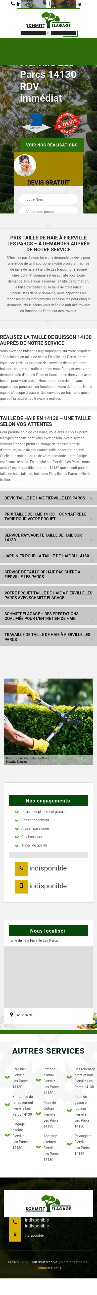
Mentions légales (74, 1262)
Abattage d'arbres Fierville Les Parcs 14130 (47, 1148)
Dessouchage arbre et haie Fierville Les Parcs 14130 (79, 1078)
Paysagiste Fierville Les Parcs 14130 (79, 1145)
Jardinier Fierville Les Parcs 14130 (16, 1078)
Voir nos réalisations (52, 145)
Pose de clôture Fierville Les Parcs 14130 (47, 1114)
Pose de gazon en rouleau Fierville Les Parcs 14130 (78, 1111)
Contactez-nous (49, 1268)
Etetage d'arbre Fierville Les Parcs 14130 (47, 1081)
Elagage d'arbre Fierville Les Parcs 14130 (16, 1136)
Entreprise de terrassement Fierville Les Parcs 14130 (17, 1105)
